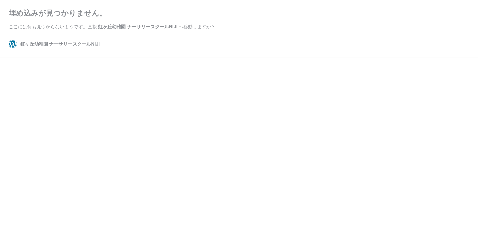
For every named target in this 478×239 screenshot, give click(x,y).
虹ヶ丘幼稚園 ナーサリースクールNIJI (137, 26)
